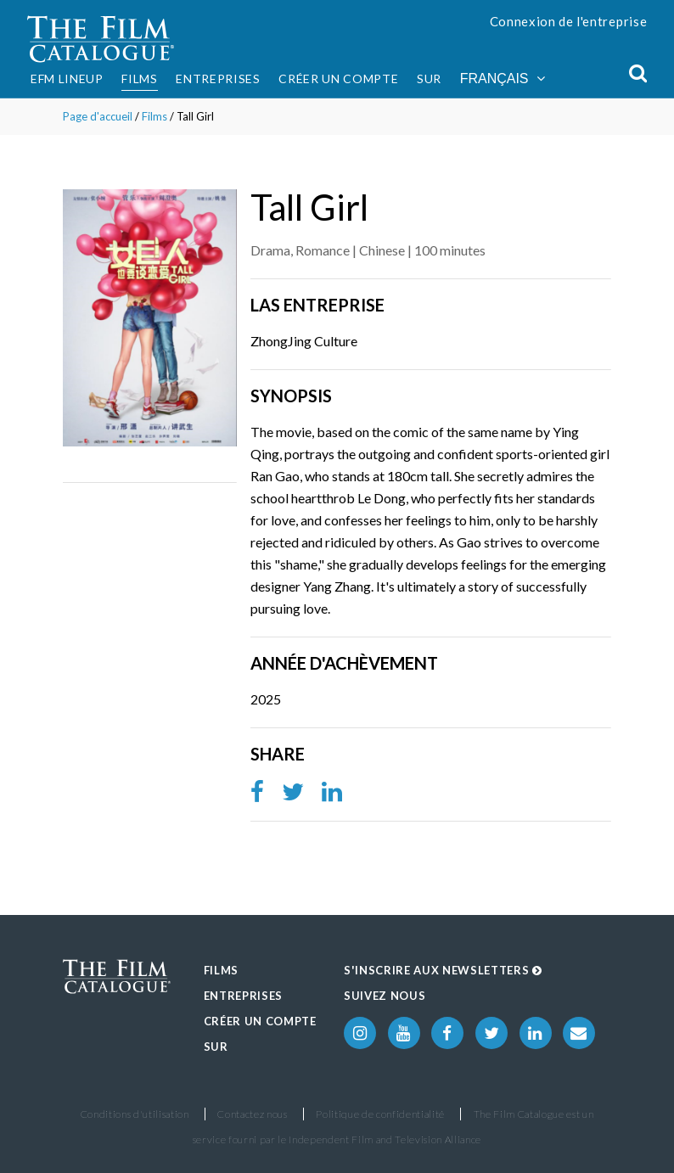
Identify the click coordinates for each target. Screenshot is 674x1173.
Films (139, 78)
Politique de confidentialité (380, 1114)
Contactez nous (252, 1114)
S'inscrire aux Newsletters (443, 970)
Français (502, 78)
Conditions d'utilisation (135, 1114)
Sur (429, 78)
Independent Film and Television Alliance (385, 1139)
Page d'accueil (97, 116)
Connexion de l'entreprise (569, 21)
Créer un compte (338, 78)
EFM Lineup (67, 78)
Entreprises (218, 78)
